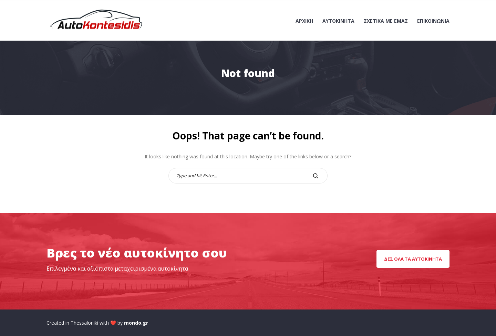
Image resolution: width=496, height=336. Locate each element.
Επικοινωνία (433, 21)
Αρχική (304, 21)
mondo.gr (136, 322)
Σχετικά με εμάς (386, 21)
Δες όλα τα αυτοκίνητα (413, 259)
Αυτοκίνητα (338, 21)
